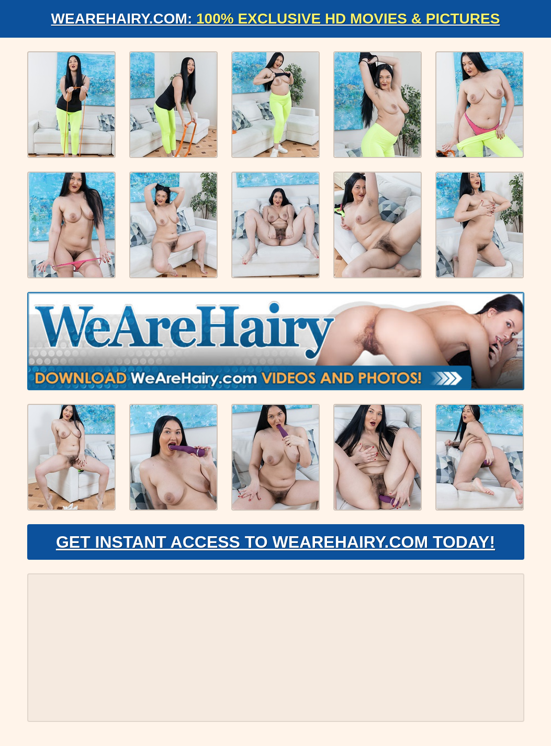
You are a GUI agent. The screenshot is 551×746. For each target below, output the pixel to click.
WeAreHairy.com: (275, 18)
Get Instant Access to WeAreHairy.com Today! (275, 542)
